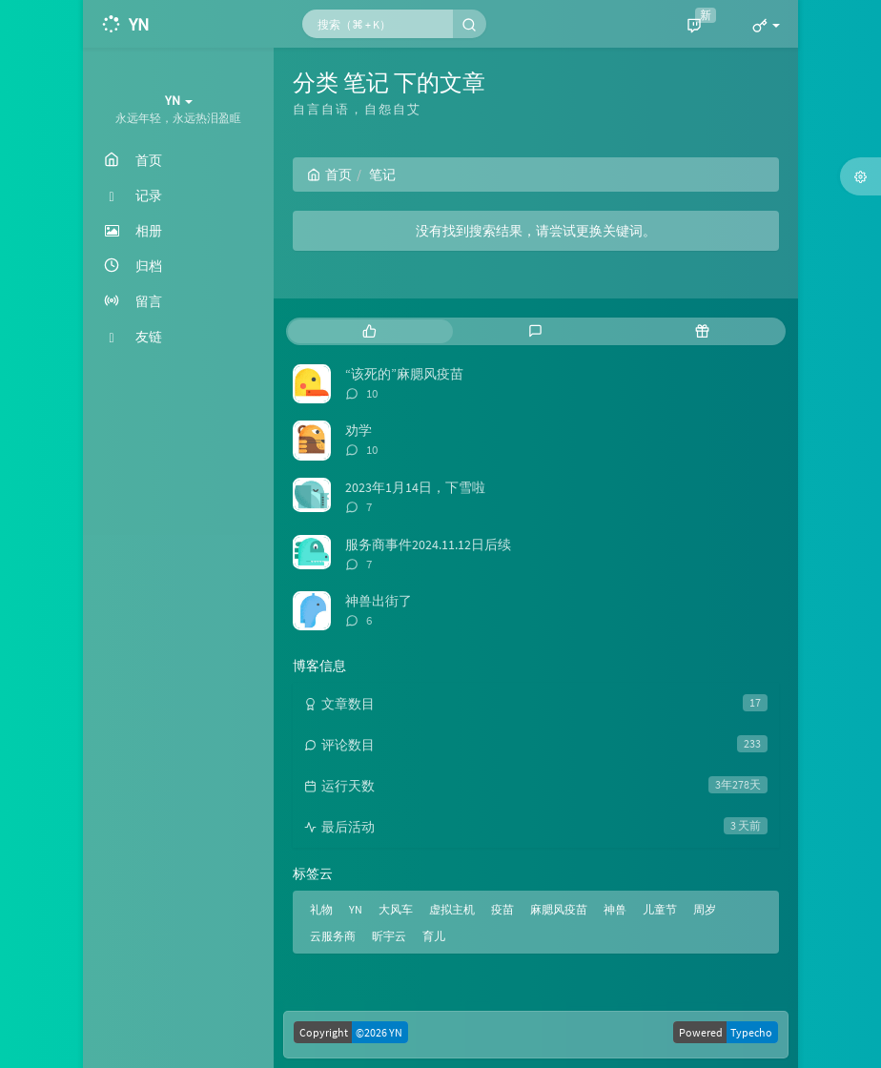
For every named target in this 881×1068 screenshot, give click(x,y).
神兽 (615, 909)
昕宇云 (389, 936)
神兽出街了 (378, 600)
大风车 (396, 909)
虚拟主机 (452, 909)
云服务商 (333, 936)
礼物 (321, 909)
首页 (329, 174)
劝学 (358, 430)
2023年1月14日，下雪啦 (415, 487)
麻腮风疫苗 (558, 909)
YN (355, 909)
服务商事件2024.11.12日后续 (428, 544)
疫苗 (502, 909)
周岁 (704, 909)
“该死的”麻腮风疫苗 (404, 373)
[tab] (369, 331)
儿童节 (660, 909)
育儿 (433, 936)
